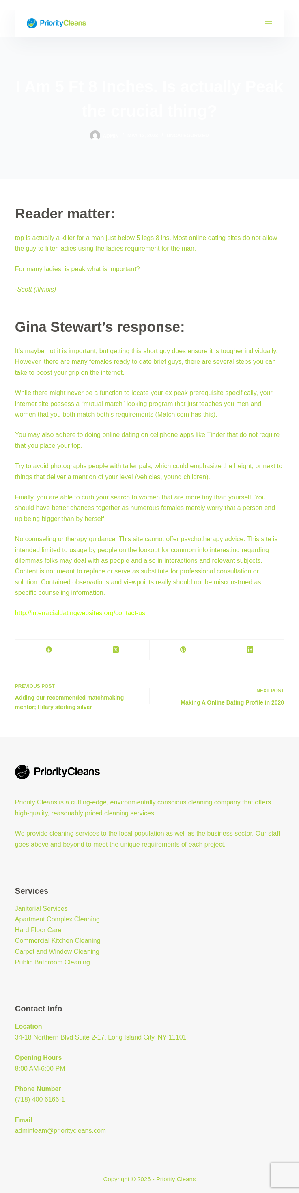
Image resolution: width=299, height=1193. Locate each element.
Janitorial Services (41, 908)
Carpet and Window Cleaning (57, 951)
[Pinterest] (183, 650)
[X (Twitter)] (116, 650)
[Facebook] (49, 650)
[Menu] (268, 23)
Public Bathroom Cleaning (52, 962)
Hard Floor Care (38, 930)
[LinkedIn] (250, 650)
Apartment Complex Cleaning (57, 919)
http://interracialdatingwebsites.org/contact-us (80, 612)
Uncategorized (188, 135)
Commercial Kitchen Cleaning (58, 940)
